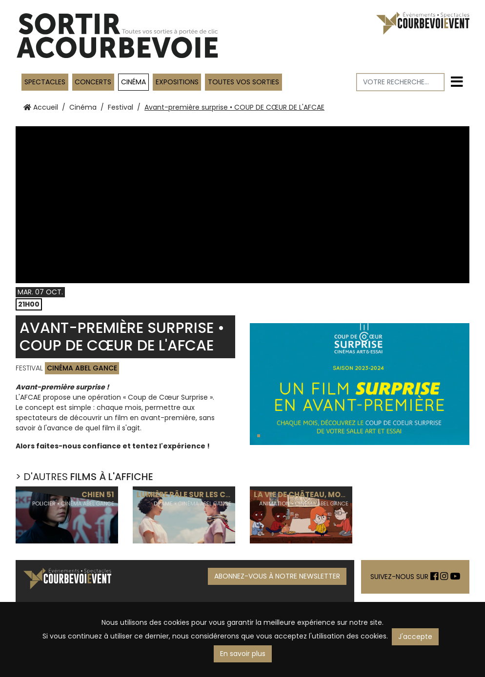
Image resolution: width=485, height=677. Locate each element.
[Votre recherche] (401, 82)
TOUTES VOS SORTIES (243, 82)
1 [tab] (259, 437)
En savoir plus (242, 653)
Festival (120, 107)
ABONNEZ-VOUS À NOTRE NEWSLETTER (277, 576)
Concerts (93, 82)
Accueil (40, 107)
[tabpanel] (359, 384)
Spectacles (44, 82)
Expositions (177, 82)
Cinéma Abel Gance (82, 368)
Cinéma (133, 82)
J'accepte (415, 636)
